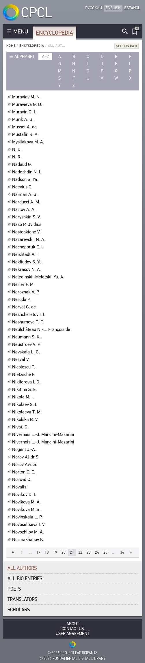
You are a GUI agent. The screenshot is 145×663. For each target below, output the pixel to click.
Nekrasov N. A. (27, 269)
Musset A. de (25, 127)
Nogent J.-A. (25, 449)
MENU (20, 31)
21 (72, 552)
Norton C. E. (24, 472)
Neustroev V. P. (27, 344)
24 (97, 552)
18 (47, 552)
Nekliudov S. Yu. (28, 262)
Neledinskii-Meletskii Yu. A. (39, 277)
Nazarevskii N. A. (29, 239)
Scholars (19, 610)
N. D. (17, 149)
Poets (14, 589)
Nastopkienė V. (27, 232)
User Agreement (72, 633)
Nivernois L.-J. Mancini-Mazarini (44, 442)
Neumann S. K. (27, 337)
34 (122, 552)
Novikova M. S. (27, 509)
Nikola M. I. (23, 397)
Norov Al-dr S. (26, 457)
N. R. (17, 157)
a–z (45, 56)
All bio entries (25, 579)
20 (64, 552)
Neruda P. (22, 299)
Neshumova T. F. (28, 322)
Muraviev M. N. (27, 97)
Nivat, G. (21, 427)
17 (38, 552)
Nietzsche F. (24, 374)
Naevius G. (23, 187)
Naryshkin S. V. (27, 217)
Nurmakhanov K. (29, 539)
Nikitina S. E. (25, 389)
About (72, 623)
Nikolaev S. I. (25, 404)
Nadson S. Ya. (26, 179)
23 (89, 552)
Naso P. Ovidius (27, 224)
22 (80, 552)
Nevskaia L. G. (26, 352)
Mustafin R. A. (26, 134)
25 (105, 552)
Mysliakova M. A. (29, 142)
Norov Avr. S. (25, 464)
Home (11, 46)
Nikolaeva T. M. (27, 412)
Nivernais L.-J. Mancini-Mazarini (44, 434)
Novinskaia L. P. (28, 517)
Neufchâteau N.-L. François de (42, 329)
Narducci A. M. (27, 202)
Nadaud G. (23, 164)
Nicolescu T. (24, 367)
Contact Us (73, 628)
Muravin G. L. (25, 112)
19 (55, 552)
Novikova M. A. (27, 502)
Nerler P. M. (24, 284)
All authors (22, 568)
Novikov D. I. (25, 494)
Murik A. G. (23, 119)
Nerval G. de (24, 307)
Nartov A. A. (24, 209)
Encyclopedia (54, 32)
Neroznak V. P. (26, 292)
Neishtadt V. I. (26, 254)
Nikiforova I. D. (27, 382)
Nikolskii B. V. (26, 419)
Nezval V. (21, 359)
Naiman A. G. (25, 194)
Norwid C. (22, 479)
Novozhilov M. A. (28, 532)
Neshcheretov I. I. (29, 314)
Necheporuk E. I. (28, 247)
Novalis (20, 487)
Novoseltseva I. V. (29, 524)
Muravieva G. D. (28, 104)
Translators (22, 599)
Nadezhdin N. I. (27, 172)
